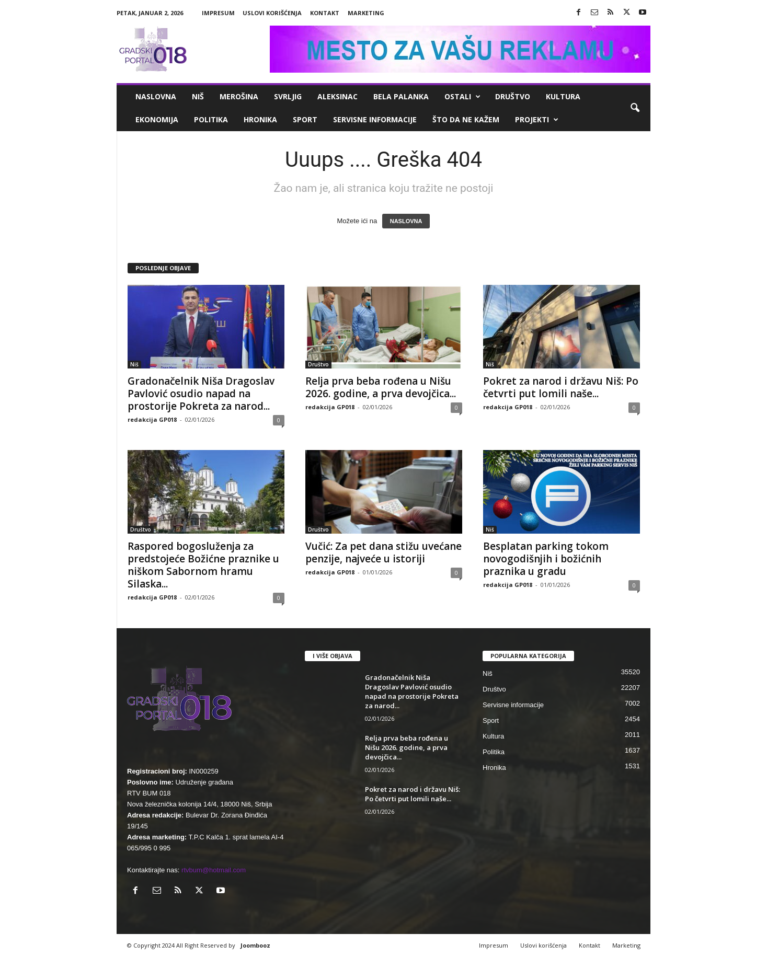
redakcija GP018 (152, 419)
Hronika (260, 119)
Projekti (536, 119)
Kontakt (324, 13)
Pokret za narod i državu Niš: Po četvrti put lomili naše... (560, 387)
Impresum (218, 13)
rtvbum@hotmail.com (213, 870)
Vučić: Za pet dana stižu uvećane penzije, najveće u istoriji (383, 552)
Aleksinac (337, 96)
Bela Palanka (401, 96)
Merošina (239, 96)
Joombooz (255, 945)
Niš (198, 96)
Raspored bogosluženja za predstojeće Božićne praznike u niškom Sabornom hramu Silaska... (203, 565)
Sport (305, 119)
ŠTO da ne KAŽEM (465, 119)
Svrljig (288, 96)
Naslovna (155, 96)
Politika (211, 119)
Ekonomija (156, 119)
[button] (634, 108)
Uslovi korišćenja (272, 13)
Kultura (563, 96)
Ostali (462, 96)
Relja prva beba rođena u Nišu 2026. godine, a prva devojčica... (380, 387)
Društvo (512, 96)
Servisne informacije (375, 119)
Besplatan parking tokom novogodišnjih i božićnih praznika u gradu (546, 558)
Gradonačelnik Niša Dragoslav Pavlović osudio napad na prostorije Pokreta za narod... (201, 393)
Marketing (366, 13)
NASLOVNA (406, 221)
